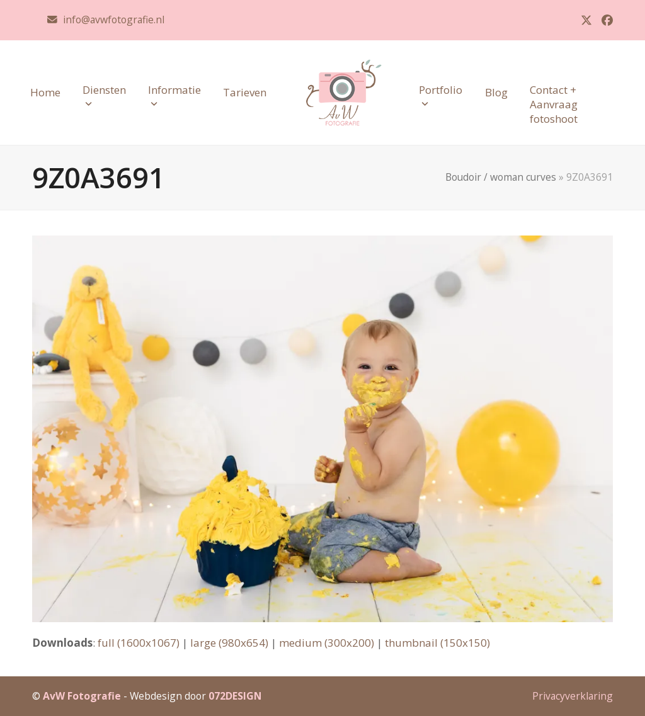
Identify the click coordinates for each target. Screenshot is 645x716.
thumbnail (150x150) (437, 642)
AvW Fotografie (82, 696)
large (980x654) (229, 642)
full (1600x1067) (139, 642)
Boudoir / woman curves (500, 177)
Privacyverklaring (572, 696)
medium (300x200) (326, 642)
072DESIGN (234, 696)
